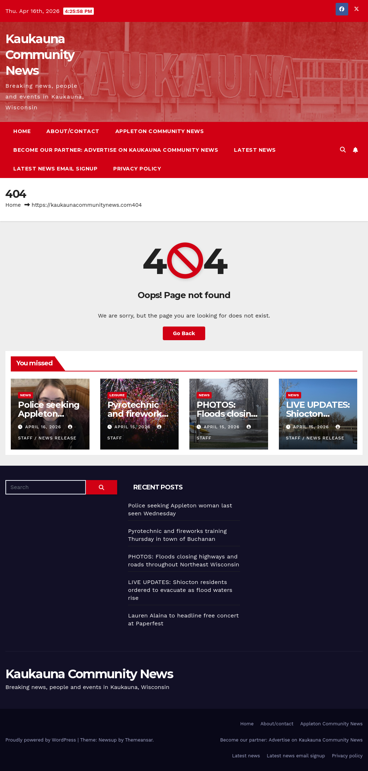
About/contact (73, 131)
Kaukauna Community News (39, 54)
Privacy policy (137, 168)
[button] (343, 149)
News (25, 395)
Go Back (184, 333)
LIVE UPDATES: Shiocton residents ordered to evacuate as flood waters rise (180, 590)
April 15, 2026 (133, 426)
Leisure (117, 395)
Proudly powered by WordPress (41, 740)
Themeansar (139, 740)
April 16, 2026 (44, 426)
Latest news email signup (55, 168)
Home (22, 131)
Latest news (255, 150)
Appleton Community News (159, 131)
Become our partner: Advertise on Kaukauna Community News (115, 150)
